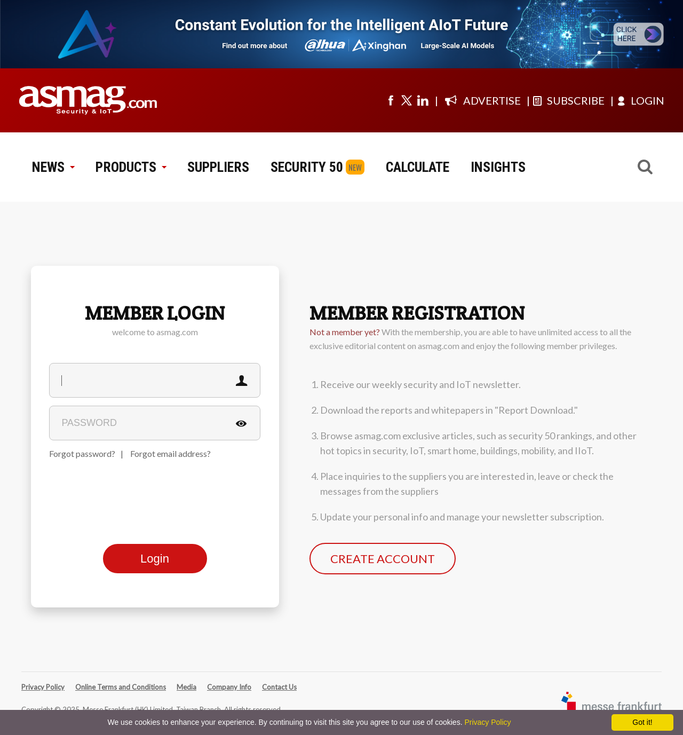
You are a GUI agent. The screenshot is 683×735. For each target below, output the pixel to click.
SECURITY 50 (307, 167)
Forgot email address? (170, 453)
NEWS (53, 167)
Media (186, 687)
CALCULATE (417, 167)
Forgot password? (82, 453)
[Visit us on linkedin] (422, 100)
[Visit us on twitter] (407, 100)
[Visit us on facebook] (390, 100)
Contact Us (279, 687)
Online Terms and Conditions (120, 687)
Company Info (229, 687)
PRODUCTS (131, 167)
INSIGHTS (498, 167)
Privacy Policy (43, 687)
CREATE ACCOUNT (382, 558)
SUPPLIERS (218, 167)
